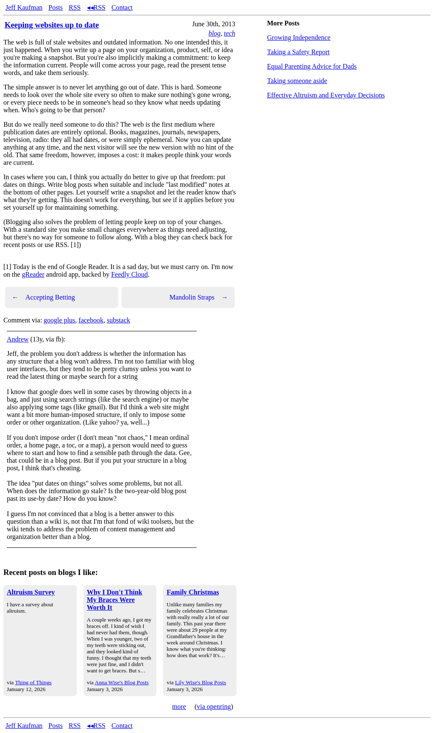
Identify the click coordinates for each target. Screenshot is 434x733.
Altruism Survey (31, 592)
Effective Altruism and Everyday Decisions (326, 95)
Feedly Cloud (129, 274)
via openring (214, 706)
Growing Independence (299, 37)
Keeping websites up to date (52, 24)
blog (214, 33)
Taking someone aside (297, 80)
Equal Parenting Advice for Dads (312, 66)
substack (118, 320)
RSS (75, 7)
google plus (59, 320)
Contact (122, 7)
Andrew (18, 339)
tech (229, 33)
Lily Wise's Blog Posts (200, 682)
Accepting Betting (43, 297)
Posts (55, 7)
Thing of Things (33, 682)
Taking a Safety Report (298, 52)
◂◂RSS (96, 7)
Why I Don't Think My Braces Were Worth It (114, 600)
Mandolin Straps (199, 297)
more (179, 706)
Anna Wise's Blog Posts (122, 682)
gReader (33, 274)
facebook (90, 320)
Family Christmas (193, 592)
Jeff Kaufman (24, 7)
